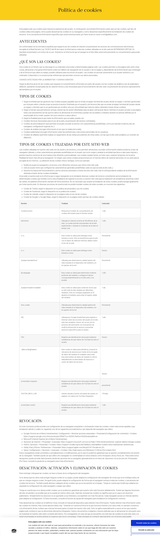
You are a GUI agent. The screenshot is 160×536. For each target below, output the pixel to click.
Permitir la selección (142, 515)
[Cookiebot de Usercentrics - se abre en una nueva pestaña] (14, 531)
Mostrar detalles (116, 532)
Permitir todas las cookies (142, 508)
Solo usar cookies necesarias (142, 522)
